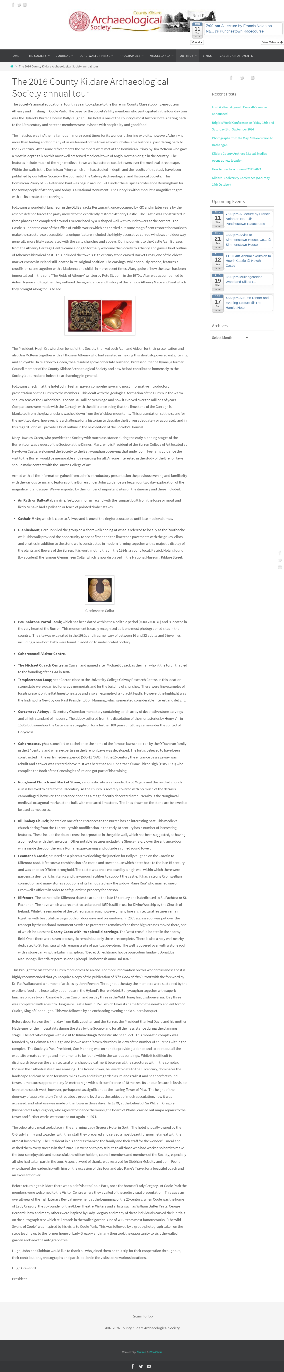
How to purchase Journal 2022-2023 (239, 169)
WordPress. (155, 1352)
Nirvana (141, 1352)
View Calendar (272, 42)
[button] (196, 42)
